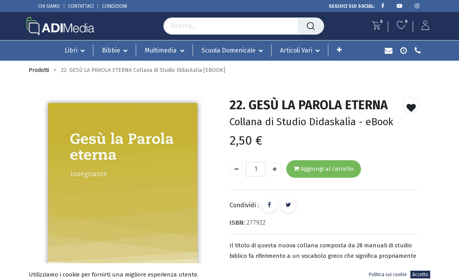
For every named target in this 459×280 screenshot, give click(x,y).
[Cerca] (311, 26)
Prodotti (39, 70)
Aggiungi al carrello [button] (324, 168)
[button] (339, 50)
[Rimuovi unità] (236, 169)
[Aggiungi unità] (275, 169)
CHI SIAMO (49, 6)
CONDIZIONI (114, 6)
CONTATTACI (81, 6)
